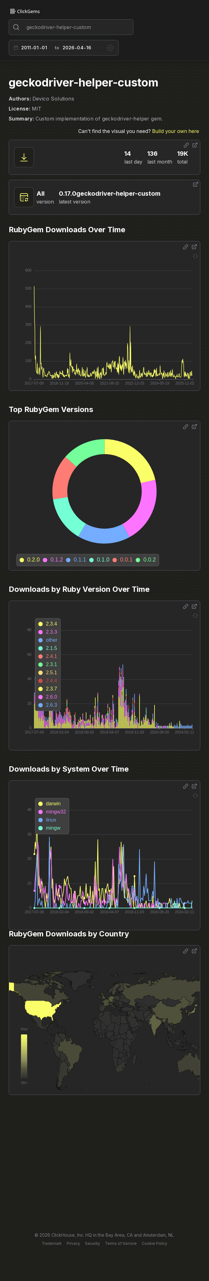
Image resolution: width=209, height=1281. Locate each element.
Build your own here (175, 131)
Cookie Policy (154, 1243)
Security (92, 1243)
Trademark (52, 1243)
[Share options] (186, 145)
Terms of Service (121, 1243)
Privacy (73, 1243)
